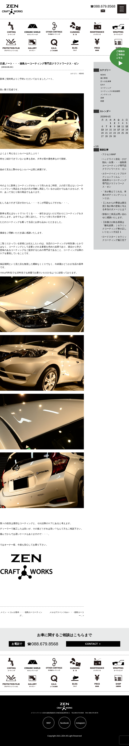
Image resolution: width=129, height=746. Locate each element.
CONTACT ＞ (93, 643)
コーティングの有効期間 (110, 91)
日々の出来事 (105, 81)
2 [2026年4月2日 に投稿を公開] (114, 123)
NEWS (103, 75)
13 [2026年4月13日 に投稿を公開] (102, 130)
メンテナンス (105, 94)
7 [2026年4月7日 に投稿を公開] (106, 126)
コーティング (105, 88)
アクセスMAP (109, 154)
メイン (3, 612)
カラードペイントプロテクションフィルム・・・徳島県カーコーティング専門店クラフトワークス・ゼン (114, 180)
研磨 (102, 101)
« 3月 (96, 146)
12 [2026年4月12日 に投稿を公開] (126, 126)
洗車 (102, 98)
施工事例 (104, 78)
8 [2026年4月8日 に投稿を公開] (110, 126)
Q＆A (102, 85)
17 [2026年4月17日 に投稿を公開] (118, 130)
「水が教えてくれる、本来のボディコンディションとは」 (114, 194)
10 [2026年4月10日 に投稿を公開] (118, 126)
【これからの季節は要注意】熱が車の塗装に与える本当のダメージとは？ (114, 206)
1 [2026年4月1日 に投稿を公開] (110, 123)
